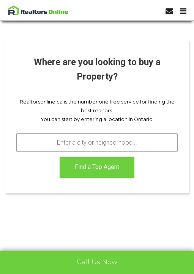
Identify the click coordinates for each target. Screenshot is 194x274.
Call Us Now (97, 262)
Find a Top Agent (97, 166)
